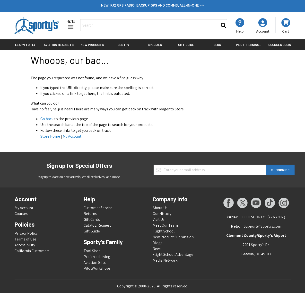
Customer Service (98, 207)
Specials (155, 45)
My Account (72, 136)
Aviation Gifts (95, 262)
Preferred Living (97, 256)
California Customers (32, 250)
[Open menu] (71, 25)
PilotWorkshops (97, 268)
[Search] (223, 25)
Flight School (164, 231)
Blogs (157, 242)
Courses (21, 213)
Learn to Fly (25, 45)
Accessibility (25, 245)
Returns (90, 213)
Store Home (50, 136)
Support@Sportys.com (262, 226)
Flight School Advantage (173, 254)
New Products (92, 45)
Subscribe (280, 170)
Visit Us (159, 219)
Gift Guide (186, 45)
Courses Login (279, 45)
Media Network (165, 260)
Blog (217, 45)
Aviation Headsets (59, 45)
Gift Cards (92, 219)
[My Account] (239, 25)
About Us (160, 207)
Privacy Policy (26, 233)
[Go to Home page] (36, 25)
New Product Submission (173, 237)
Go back (46, 118)
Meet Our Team (165, 225)
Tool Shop (92, 250)
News (157, 248)
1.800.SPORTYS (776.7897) (263, 217)
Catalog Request (97, 225)
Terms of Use (25, 239)
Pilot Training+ (248, 45)
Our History (162, 213)
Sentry (123, 45)
